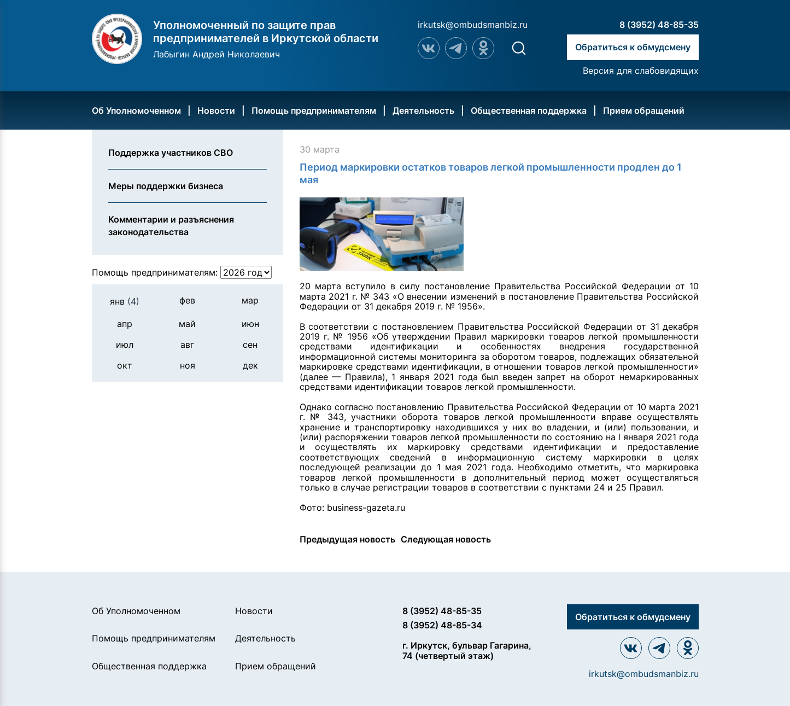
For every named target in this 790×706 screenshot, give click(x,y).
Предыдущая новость (347, 539)
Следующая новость (446, 539)
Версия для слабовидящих (641, 70)
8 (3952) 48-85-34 (442, 625)
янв (124, 301)
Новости (216, 110)
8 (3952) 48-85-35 (659, 24)
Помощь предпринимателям (313, 110)
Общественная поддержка (529, 110)
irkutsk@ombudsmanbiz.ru (473, 25)
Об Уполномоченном (136, 110)
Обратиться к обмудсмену (632, 47)
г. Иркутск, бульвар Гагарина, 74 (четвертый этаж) (466, 650)
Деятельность (423, 110)
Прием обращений (643, 110)
